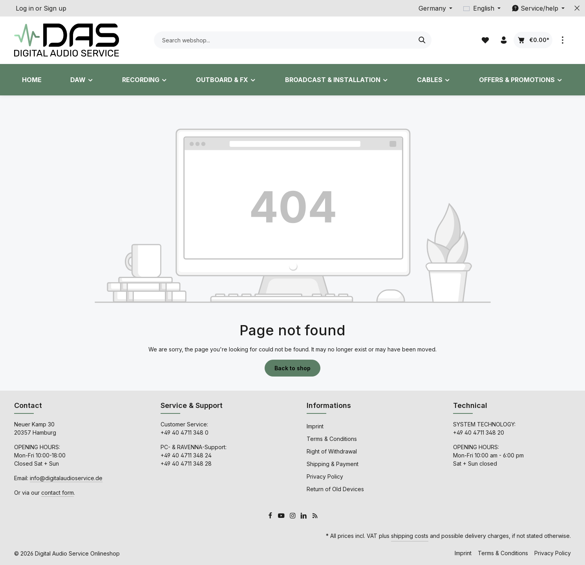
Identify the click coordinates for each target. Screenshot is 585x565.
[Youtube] (282, 517)
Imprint (315, 426)
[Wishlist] (485, 40)
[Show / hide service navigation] (538, 8)
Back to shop (292, 368)
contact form (57, 492)
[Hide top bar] (577, 8)
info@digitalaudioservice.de (66, 478)
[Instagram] (293, 517)
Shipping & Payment (332, 464)
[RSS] (315, 517)
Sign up (55, 8)
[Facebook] (271, 517)
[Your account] (503, 40)
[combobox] (283, 40)
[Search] (422, 40)
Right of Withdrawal (332, 451)
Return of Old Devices (335, 489)
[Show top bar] (562, 40)
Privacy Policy (325, 476)
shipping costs (409, 535)
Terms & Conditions (332, 438)
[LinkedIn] (304, 517)
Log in (25, 8)
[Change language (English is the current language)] (482, 8)
